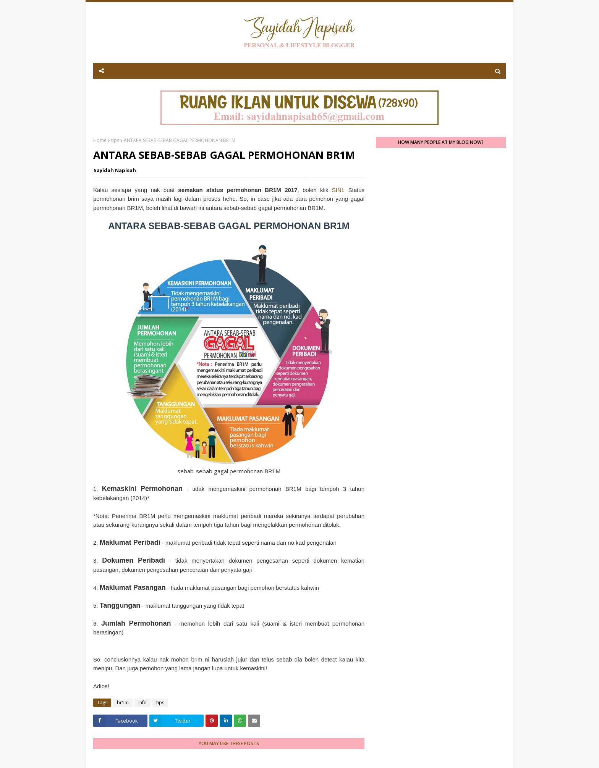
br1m (123, 702)
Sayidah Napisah (115, 170)
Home (100, 140)
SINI (337, 190)
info (142, 702)
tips (115, 140)
